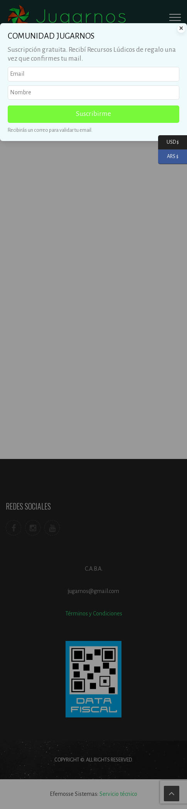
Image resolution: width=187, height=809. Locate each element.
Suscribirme (93, 113)
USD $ (168, 142)
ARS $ (168, 157)
